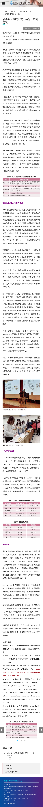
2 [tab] (21, 740)
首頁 (6, 11)
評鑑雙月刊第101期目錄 (12, 14)
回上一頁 (36, 28)
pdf (13, 758)
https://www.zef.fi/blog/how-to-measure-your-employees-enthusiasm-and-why (21, 672)
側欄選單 (3, 3)
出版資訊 (13, 11)
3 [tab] (25, 740)
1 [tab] (18, 740)
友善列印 (27, 28)
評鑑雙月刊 (23, 11)
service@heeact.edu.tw (16, 800)
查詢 (40, 3)
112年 (32, 11)
